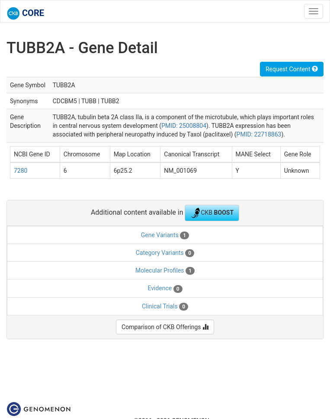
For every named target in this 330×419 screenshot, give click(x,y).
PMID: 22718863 (259, 134)
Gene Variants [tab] (165, 235)
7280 (20, 170)
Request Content (292, 69)
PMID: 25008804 (183, 125)
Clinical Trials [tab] (165, 307)
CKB (212, 213)
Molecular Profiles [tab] (165, 271)
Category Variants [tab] (165, 253)
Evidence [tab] (164, 288)
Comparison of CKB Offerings (165, 327)
